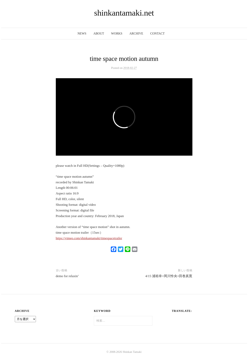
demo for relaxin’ (67, 276)
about (98, 33)
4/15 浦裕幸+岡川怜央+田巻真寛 (168, 276)
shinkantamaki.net (124, 12)
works (116, 33)
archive (136, 33)
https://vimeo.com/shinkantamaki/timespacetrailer (89, 238)
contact (157, 33)
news (81, 33)
